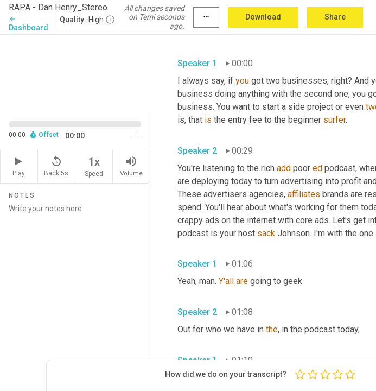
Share (335, 16)
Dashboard (28, 23)
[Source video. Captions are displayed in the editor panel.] (75, 72)
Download (263, 16)
